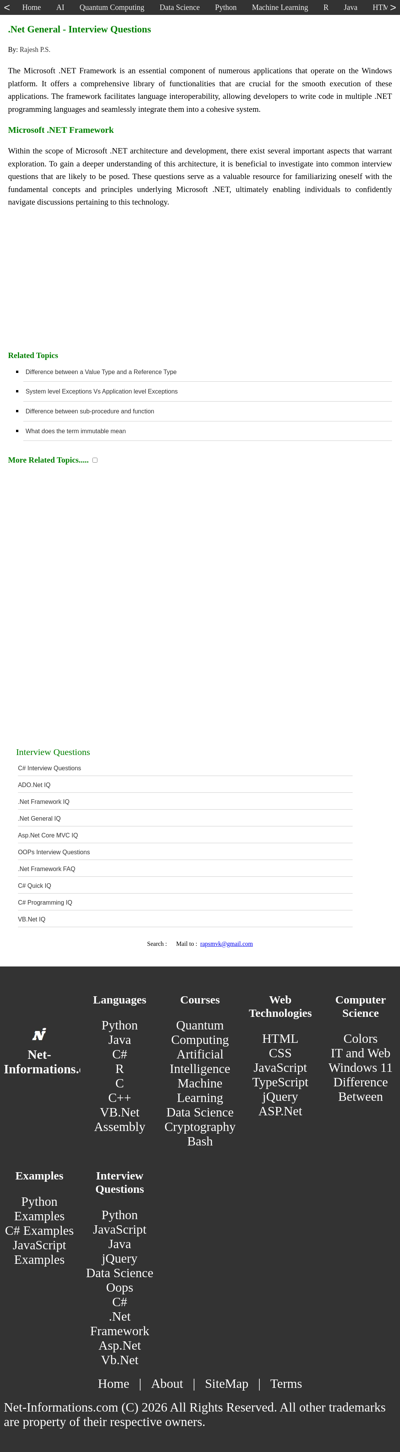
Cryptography (200, 1127)
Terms (286, 1383)
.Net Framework (119, 1323)
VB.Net (120, 1112)
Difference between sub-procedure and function (90, 411)
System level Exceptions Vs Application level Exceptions (102, 391)
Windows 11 (361, 1067)
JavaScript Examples (39, 1252)
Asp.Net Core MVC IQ (48, 835)
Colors (360, 1038)
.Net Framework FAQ (46, 869)
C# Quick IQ (34, 885)
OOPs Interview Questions (54, 852)
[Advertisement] (200, 283)
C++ (119, 1098)
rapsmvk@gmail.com (226, 944)
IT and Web (360, 1053)
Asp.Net (120, 1345)
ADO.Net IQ (34, 785)
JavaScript (280, 1067)
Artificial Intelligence (200, 1061)
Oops (119, 1287)
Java (119, 1040)
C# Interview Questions (49, 768)
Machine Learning (200, 1090)
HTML (280, 1038)
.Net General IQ (39, 818)
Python (120, 1025)
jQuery (280, 1096)
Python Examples (39, 1208)
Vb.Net (119, 1360)
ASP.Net (280, 1111)
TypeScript (280, 1082)
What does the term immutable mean (76, 431)
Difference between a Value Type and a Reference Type (101, 372)
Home (113, 1383)
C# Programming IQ (45, 902)
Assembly (119, 1127)
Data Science (199, 1112)
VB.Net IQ (31, 919)
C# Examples (39, 1230)
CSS (280, 1053)
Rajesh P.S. (34, 49)
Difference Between (360, 1089)
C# (119, 1054)
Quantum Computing (200, 1032)
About (167, 1383)
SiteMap (226, 1383)
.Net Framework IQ (44, 802)
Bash (200, 1141)
